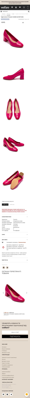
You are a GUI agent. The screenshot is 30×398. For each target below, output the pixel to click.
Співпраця (4, 350)
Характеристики (6, 216)
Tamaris (15, 219)
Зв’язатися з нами (6, 352)
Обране (3, 373)
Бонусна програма (6, 348)
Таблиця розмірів (6, 366)
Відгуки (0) (26, 19)
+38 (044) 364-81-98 (7, 382)
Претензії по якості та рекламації (9, 357)
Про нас (3, 359)
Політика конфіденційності (8, 375)
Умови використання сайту (8, 377)
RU (28, 6)
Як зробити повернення (7, 365)
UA (28, 8)
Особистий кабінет (6, 371)
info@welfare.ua (8, 387)
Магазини (4, 347)
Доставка (4, 239)
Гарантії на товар (6, 363)
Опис (3, 234)
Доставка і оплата (6, 361)
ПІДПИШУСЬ (15, 336)
